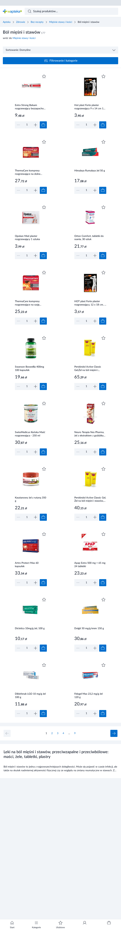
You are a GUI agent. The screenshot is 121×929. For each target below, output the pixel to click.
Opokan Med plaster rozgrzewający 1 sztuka (27, 238)
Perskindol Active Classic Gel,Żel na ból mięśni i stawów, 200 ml (87, 369)
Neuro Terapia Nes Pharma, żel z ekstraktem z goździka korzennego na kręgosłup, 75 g (90, 434)
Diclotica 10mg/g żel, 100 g (30, 628)
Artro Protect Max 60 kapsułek (26, 565)
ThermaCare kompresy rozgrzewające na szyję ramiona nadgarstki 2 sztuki (30, 303)
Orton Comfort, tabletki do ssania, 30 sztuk (89, 238)
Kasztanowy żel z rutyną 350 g (30, 499)
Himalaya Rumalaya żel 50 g (89, 170)
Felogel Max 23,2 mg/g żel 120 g (88, 696)
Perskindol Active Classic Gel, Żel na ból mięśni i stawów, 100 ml (90, 500)
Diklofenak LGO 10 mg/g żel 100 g (30, 696)
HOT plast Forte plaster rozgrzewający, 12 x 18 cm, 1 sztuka (90, 303)
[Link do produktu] (31, 101)
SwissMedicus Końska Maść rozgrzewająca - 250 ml (30, 434)
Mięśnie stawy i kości (60, 22)
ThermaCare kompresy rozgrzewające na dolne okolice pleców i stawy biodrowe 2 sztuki (27, 172)
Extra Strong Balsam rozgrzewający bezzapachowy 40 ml (31, 107)
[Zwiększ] (35, 124)
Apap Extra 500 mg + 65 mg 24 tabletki (89, 565)
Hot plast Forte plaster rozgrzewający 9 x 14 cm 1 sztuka (88, 107)
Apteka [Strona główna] (6, 22)
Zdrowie (20, 22)
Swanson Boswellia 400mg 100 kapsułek (29, 368)
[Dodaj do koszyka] (43, 124)
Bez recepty (37, 22)
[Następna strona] (113, 733)
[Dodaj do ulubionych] (44, 76)
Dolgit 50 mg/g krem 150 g (89, 628)
